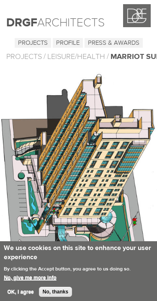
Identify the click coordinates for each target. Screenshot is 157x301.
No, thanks (55, 294)
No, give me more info (30, 280)
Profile (68, 43)
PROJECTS (24, 56)
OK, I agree (20, 294)
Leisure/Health (76, 56)
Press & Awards (113, 43)
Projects (33, 43)
